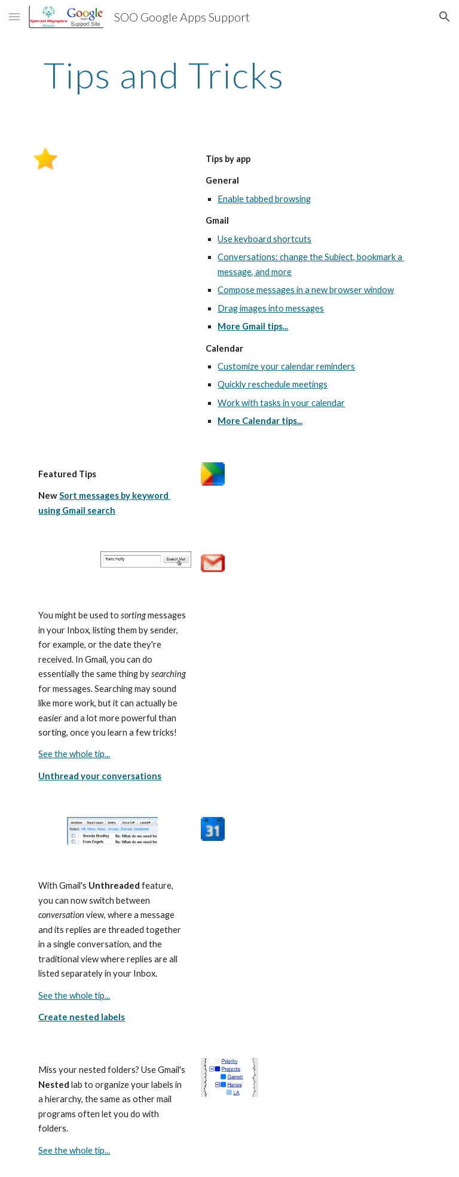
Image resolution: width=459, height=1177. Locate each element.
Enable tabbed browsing (264, 199)
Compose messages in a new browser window (306, 290)
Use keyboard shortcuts (264, 239)
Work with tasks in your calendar (281, 403)
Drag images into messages (271, 308)
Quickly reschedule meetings (273, 384)
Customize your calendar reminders (286, 366)
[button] (14, 16)
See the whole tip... (74, 754)
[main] (164, 74)
